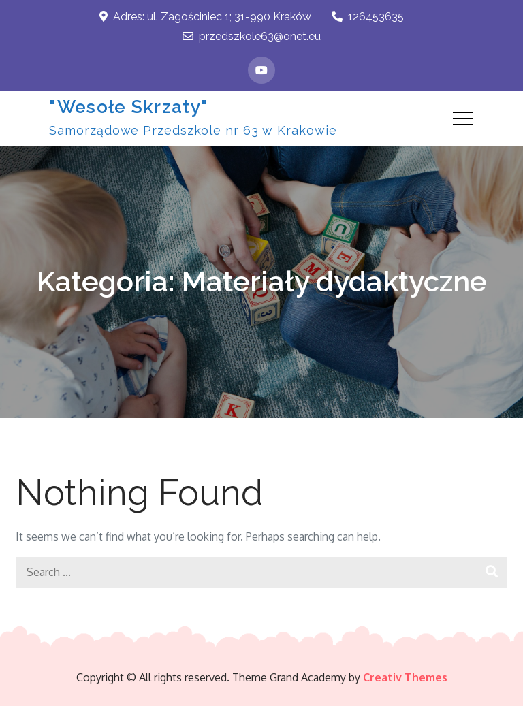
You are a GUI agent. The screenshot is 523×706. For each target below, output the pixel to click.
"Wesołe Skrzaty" (128, 107)
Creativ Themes (405, 677)
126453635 (368, 16)
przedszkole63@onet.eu (252, 36)
